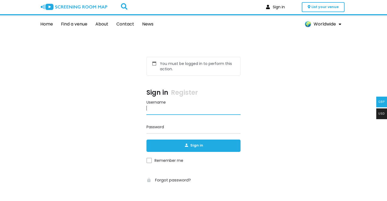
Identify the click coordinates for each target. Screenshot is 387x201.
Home (46, 24)
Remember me (169, 161)
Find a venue (74, 24)
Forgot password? (167, 180)
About (101, 24)
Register (184, 93)
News (147, 24)
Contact (125, 24)
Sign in (157, 93)
